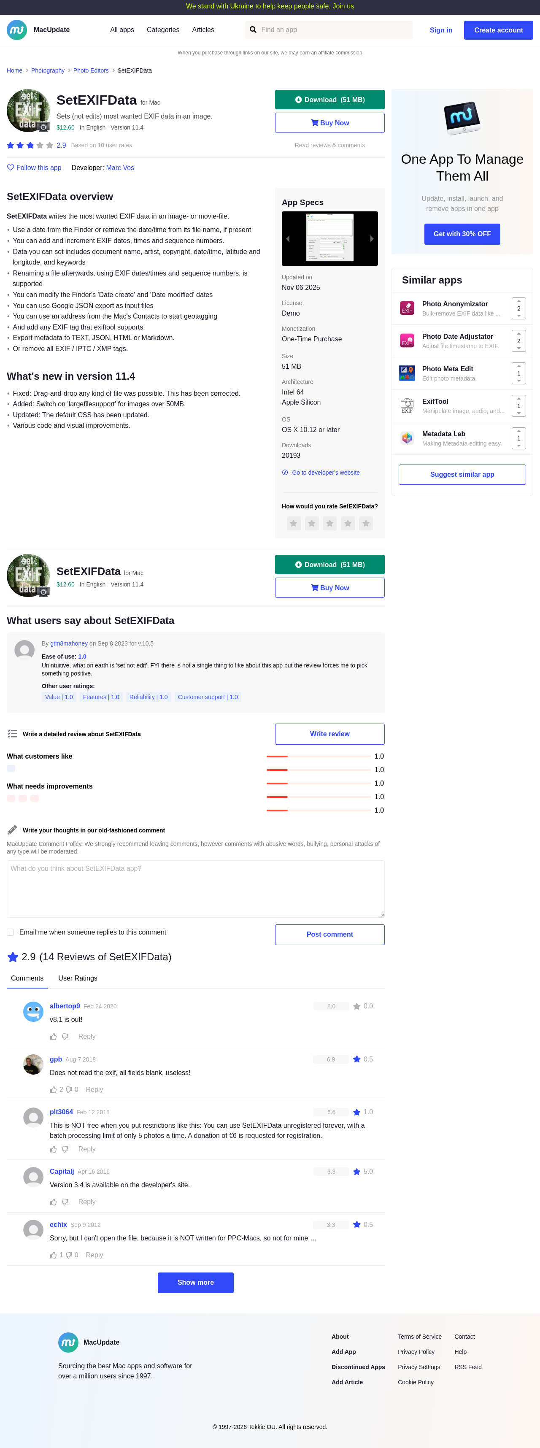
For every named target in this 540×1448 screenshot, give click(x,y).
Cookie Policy (416, 1382)
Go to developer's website (321, 472)
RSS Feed (468, 1367)
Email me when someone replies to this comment (93, 932)
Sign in (441, 30)
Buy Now (329, 122)
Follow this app (34, 168)
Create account (498, 30)
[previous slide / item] (288, 238)
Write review (330, 733)
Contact (464, 1336)
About (340, 1336)
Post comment (330, 934)
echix (58, 1224)
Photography (48, 70)
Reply (87, 1036)
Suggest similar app (462, 474)
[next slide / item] (372, 238)
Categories (163, 29)
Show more (196, 1282)
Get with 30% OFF (462, 234)
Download (330, 99)
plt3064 (61, 1112)
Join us (343, 6)
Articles (203, 29)
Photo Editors (91, 70)
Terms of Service (420, 1336)
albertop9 (65, 1006)
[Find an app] (252, 29)
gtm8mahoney (69, 643)
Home (14, 70)
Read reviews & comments (330, 145)
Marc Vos (120, 167)
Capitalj (62, 1171)
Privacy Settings (419, 1367)
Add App (344, 1352)
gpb (56, 1059)
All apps (122, 29)
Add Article (347, 1382)
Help (460, 1352)
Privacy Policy (416, 1352)
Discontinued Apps (358, 1367)
